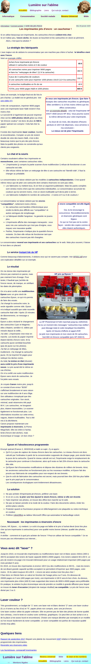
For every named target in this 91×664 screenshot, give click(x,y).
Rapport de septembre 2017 (13, 639)
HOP (59, 639)
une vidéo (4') (6, 101)
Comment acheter (17, 26)
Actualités (23, 10)
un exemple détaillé (58, 111)
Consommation (27, 16)
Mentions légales (20, 662)
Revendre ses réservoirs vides (14, 645)
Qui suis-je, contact (60, 10)
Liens (46, 10)
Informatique (8, 16)
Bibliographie (35, 10)
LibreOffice (18, 515)
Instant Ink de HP (28, 252)
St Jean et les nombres (76, 657)
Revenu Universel (69, 16)
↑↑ (9, 662)
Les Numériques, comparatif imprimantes (19, 650)
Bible (86, 16)
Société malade (48, 16)
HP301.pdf (78, 257)
